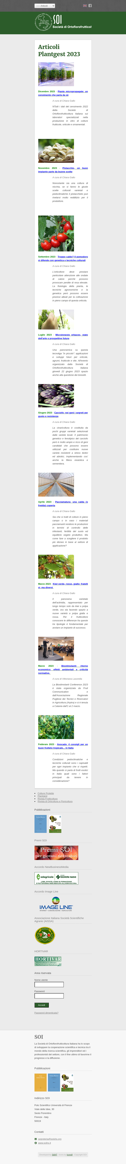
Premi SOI (40, 840)
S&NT (54, 1155)
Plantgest (42, 796)
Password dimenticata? (46, 1012)
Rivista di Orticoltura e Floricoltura (55, 801)
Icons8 (69, 1155)
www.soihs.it (44, 1143)
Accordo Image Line (46, 891)
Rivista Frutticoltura (48, 798)
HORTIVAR (41, 951)
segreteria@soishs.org (49, 1139)
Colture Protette (46, 793)
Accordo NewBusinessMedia (51, 866)
